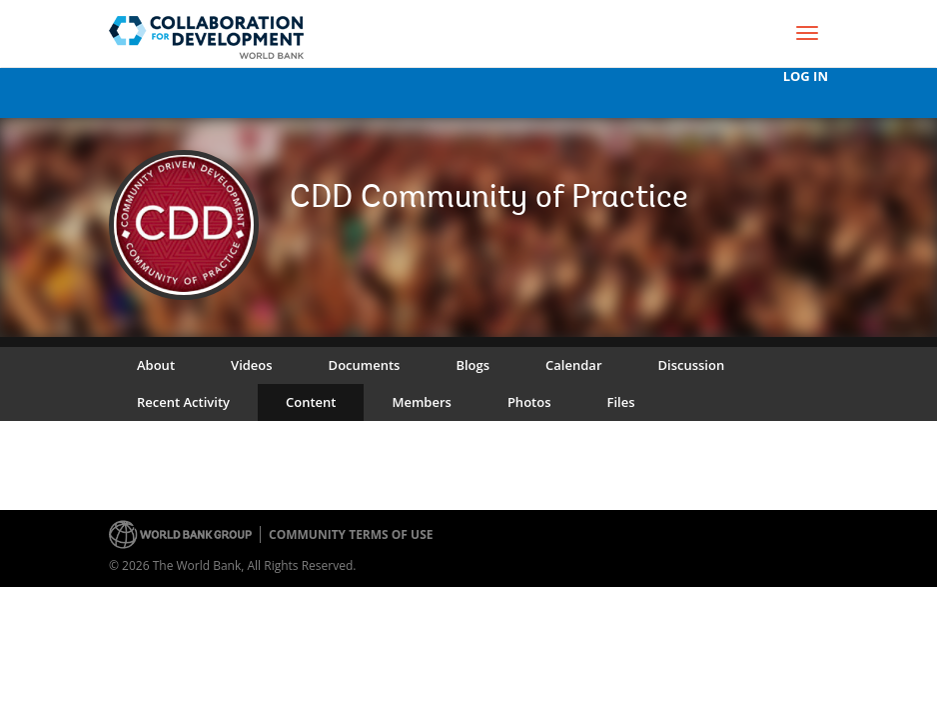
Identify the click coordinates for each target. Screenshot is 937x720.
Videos (252, 365)
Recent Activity (183, 402)
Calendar (573, 365)
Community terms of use (351, 534)
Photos (529, 402)
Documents (365, 365)
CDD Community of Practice (489, 199)
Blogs (472, 365)
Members (421, 402)
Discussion (691, 365)
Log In (805, 76)
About (156, 365)
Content (311, 402)
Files (620, 402)
